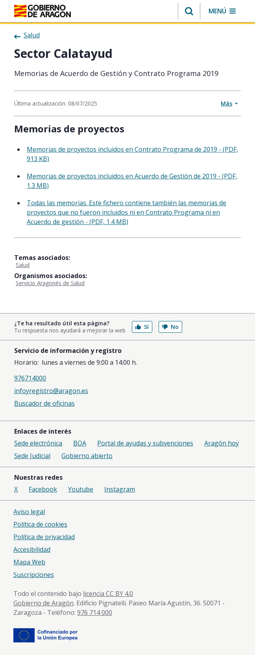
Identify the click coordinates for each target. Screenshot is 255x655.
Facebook (43, 489)
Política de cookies (40, 524)
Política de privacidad (44, 537)
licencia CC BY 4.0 (108, 593)
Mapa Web (29, 562)
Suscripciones (33, 574)
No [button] (170, 326)
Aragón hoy (221, 443)
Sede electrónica (38, 443)
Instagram (119, 489)
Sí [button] (142, 326)
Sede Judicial (32, 455)
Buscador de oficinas (44, 403)
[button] (189, 11)
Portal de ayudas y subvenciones (145, 443)
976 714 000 (94, 612)
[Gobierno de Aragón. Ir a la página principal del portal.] (42, 11)
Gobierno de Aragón (43, 603)
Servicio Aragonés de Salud (50, 283)
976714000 (30, 378)
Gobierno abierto (87, 455)
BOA (79, 443)
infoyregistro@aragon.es (51, 390)
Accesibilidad (31, 549)
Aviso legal (29, 511)
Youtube (80, 489)
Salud (23, 265)
